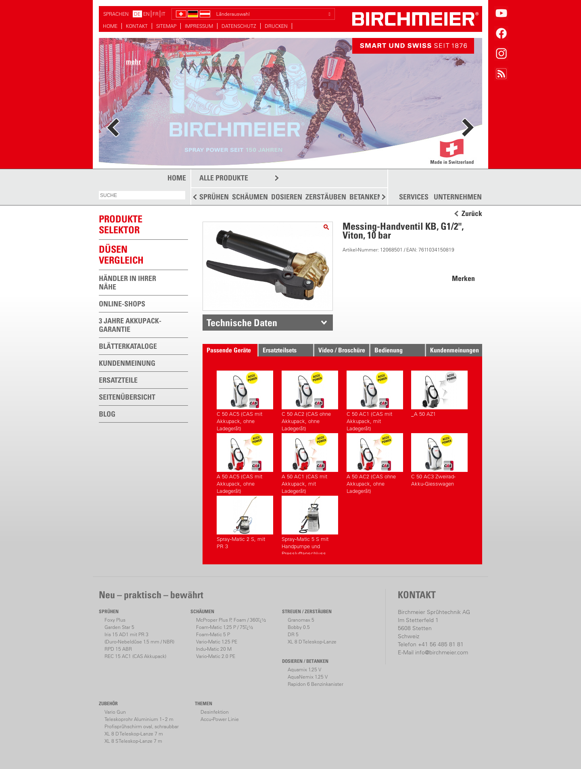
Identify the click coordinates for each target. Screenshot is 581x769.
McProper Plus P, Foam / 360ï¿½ (231, 620)
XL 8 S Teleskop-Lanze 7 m (133, 741)
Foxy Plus (114, 620)
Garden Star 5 (119, 627)
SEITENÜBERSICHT (127, 397)
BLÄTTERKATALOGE (128, 346)
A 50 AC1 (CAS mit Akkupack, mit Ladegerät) (310, 462)
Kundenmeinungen (454, 350)
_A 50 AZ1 (439, 394)
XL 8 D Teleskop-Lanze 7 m (133, 734)
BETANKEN (365, 197)
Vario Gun (115, 712)
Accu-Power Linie (220, 719)
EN (146, 14)
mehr (133, 61)
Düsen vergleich (121, 254)
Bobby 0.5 (299, 627)
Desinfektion (215, 712)
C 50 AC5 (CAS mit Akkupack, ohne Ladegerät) (245, 400)
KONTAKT (137, 26)
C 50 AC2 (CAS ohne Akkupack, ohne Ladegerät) (310, 400)
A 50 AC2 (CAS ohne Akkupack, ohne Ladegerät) (375, 462)
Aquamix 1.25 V (304, 669)
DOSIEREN (286, 197)
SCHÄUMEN (250, 197)
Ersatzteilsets (280, 350)
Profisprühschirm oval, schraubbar (141, 726)
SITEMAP (166, 26)
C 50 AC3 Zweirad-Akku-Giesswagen (439, 460)
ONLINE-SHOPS (122, 304)
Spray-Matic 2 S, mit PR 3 (245, 522)
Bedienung (388, 350)
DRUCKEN (276, 26)
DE (137, 14)
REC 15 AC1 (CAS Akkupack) (135, 656)
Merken (463, 278)
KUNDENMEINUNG (127, 363)
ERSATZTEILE (118, 380)
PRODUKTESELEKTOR (120, 224)
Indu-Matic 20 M (214, 649)
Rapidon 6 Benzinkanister (315, 684)
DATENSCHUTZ (239, 26)
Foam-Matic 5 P (213, 634)
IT (163, 14)
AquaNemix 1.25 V (308, 677)
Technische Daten (242, 322)
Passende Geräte (229, 350)
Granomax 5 (301, 620)
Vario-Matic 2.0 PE (215, 656)
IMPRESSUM (199, 26)
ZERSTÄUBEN (325, 197)
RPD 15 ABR (118, 649)
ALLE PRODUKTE (223, 178)
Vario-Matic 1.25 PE (216, 642)
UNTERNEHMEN (458, 197)
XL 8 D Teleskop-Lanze (312, 642)
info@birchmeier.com (441, 652)
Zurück (472, 214)
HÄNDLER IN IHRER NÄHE (127, 282)
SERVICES (413, 197)
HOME (110, 26)
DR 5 (293, 634)
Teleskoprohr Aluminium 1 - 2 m (138, 719)
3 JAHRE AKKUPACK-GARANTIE (130, 324)
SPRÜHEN (214, 197)
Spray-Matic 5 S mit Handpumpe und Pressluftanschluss (310, 525)
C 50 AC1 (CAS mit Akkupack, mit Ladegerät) (375, 400)
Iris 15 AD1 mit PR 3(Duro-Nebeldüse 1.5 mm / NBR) (139, 638)
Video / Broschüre (341, 350)
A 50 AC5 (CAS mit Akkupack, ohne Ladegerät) (245, 462)
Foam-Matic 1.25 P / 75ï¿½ (224, 627)
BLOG (107, 414)
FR (156, 14)
